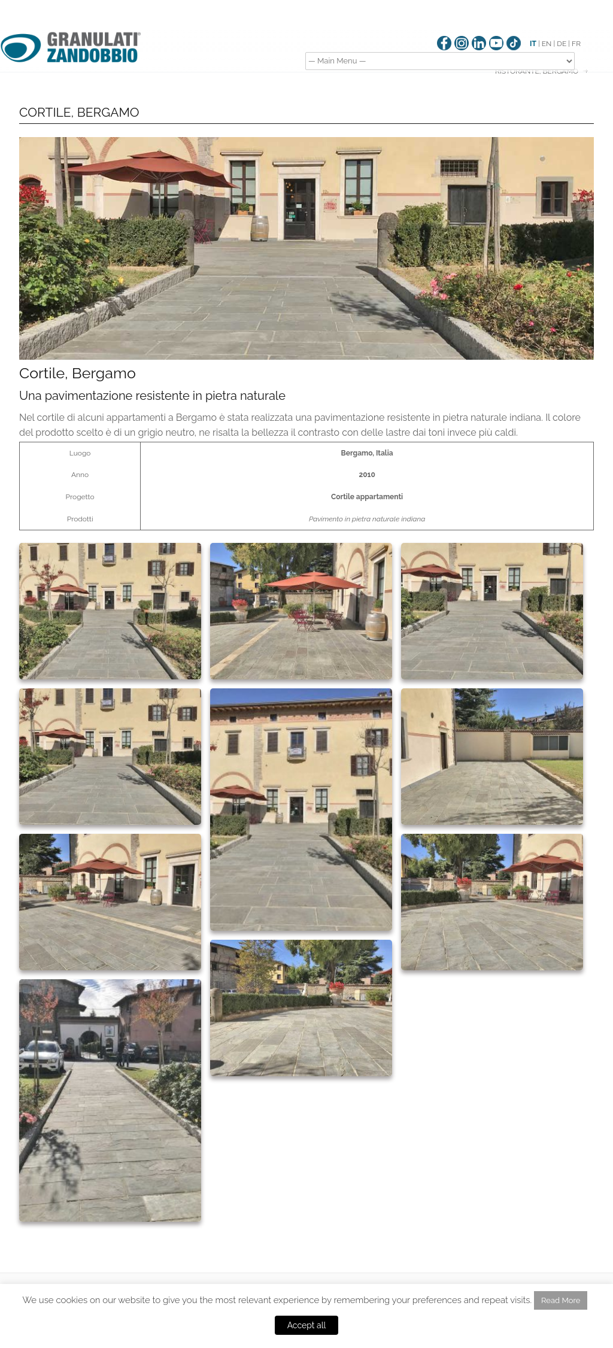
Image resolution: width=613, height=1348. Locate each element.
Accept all (306, 1325)
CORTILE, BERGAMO (79, 112)
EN (547, 44)
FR (576, 44)
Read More (560, 1300)
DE (561, 44)
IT (533, 44)
